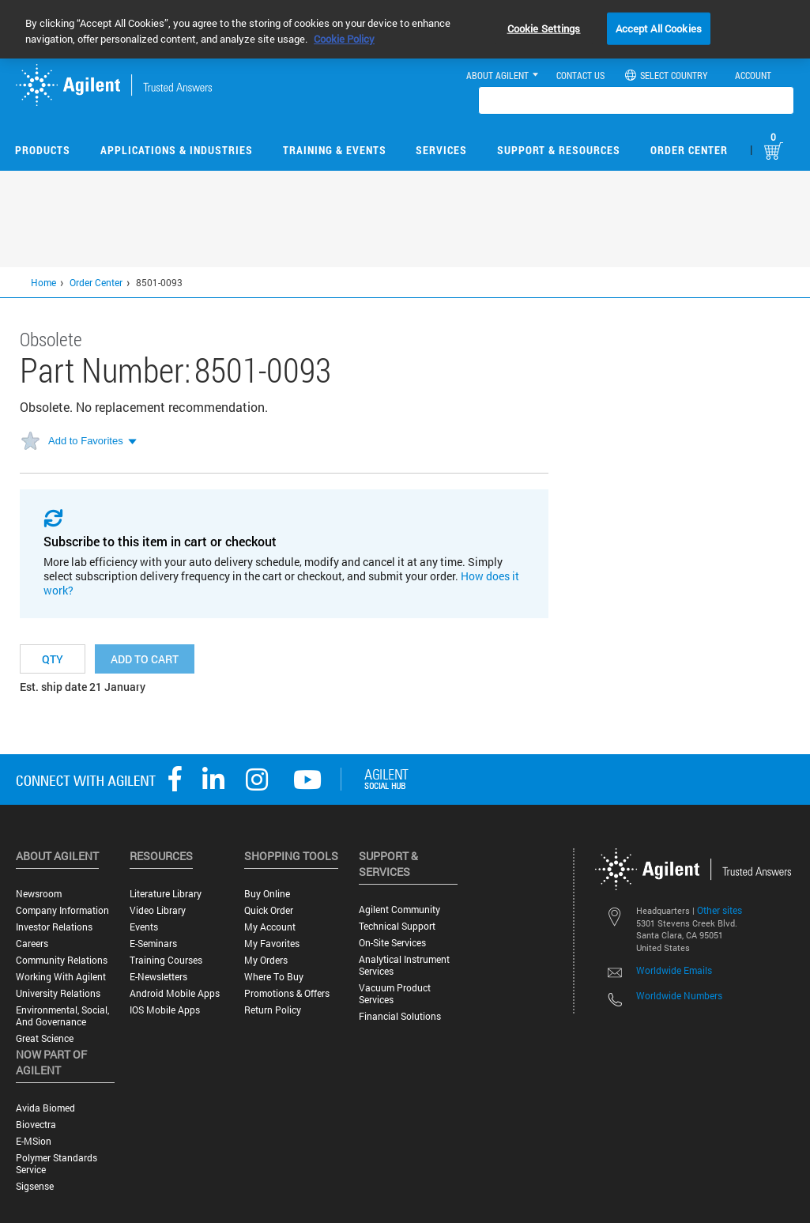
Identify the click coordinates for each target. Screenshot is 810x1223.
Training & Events (334, 149)
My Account (270, 927)
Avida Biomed (45, 1108)
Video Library (158, 910)
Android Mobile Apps (175, 993)
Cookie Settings (544, 28)
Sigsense (35, 1186)
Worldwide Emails (674, 970)
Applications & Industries (176, 149)
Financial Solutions (400, 1016)
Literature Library (166, 894)
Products (42, 149)
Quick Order (268, 910)
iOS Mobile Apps (165, 1010)
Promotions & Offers (287, 993)
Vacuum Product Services (395, 994)
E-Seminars (153, 943)
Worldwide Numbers (679, 995)
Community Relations (61, 960)
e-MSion (33, 1141)
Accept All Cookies (659, 28)
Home (43, 282)
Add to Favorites (85, 441)
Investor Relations (54, 927)
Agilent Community (399, 909)
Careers (32, 943)
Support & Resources (558, 149)
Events (144, 927)
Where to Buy (273, 977)
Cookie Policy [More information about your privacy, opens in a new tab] (344, 39)
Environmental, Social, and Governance (62, 1016)
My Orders (266, 960)
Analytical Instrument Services (404, 965)
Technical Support (397, 926)
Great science (44, 1038)
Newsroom (39, 894)
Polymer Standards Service (56, 1164)
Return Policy (272, 1010)
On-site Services (392, 943)
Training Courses (166, 960)
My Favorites (272, 943)
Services (441, 149)
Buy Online (267, 894)
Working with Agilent (61, 977)
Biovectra (36, 1125)
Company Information (62, 910)
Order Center (689, 149)
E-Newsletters (158, 977)
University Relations (58, 993)
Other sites (719, 910)
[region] (405, 29)
